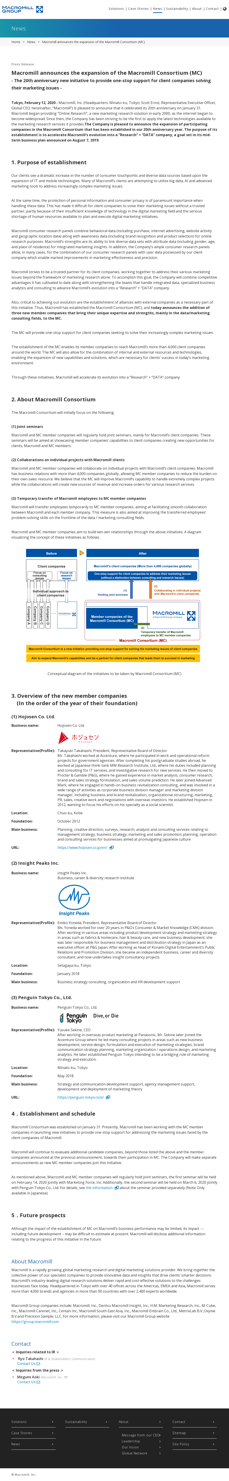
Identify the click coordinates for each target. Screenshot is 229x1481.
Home (15, 42)
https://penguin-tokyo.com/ (80, 1097)
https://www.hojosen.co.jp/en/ (82, 847)
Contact (212, 8)
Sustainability (177, 8)
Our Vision (130, 1447)
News (157, 8)
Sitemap (179, 1433)
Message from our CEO (141, 1435)
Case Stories (138, 8)
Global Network (134, 1453)
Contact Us (28, 1363)
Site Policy (180, 1444)
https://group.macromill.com (35, 1321)
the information (99, 1187)
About (197, 8)
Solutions (116, 8)
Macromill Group (24, 9)
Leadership (131, 1441)
